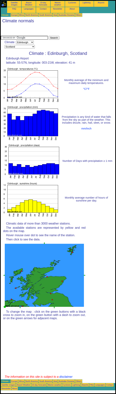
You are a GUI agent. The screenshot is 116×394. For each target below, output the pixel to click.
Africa (21, 15)
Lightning (87, 2)
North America (31, 15)
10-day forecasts (43, 3)
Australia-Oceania (66, 15)
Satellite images (14, 3)
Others (79, 15)
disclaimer (66, 376)
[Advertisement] (43, 30)
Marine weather (57, 3)
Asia (55, 15)
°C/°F (86, 88)
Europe (14, 15)
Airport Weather (28, 3)
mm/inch (86, 128)
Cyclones (72, 2)
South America (45, 15)
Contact (43, 9)
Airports (101, 2)
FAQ (14, 9)
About (72, 9)
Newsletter (57, 9)
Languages (29, 9)
